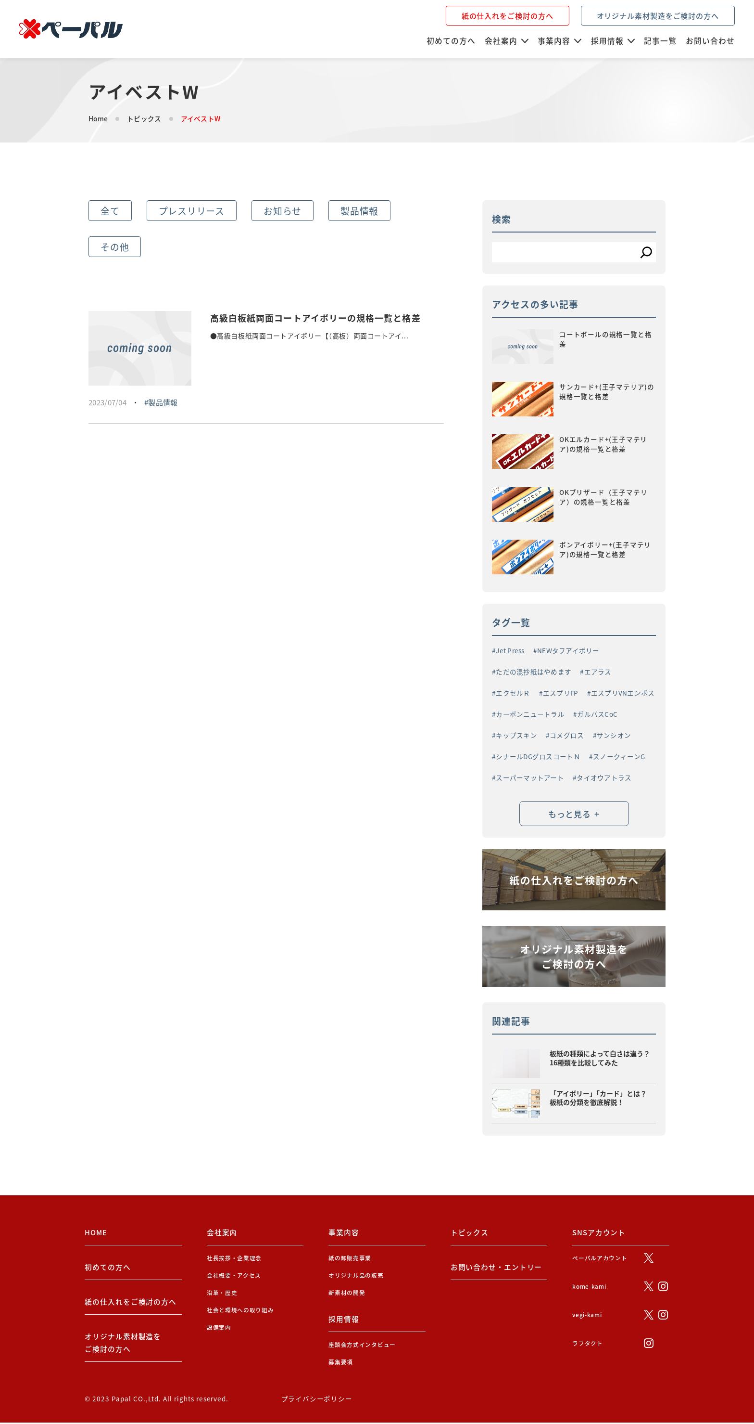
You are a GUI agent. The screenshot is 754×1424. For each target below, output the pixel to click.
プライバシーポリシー (316, 1400)
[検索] (646, 252)
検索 (501, 218)
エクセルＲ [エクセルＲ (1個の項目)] (513, 693)
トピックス (144, 118)
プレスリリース (192, 210)
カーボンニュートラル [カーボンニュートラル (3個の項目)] (530, 714)
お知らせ (283, 210)
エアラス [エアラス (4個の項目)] (598, 672)
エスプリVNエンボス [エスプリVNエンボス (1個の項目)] (623, 693)
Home (98, 118)
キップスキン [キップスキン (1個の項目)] (516, 735)
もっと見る (574, 814)
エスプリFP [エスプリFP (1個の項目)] (560, 693)
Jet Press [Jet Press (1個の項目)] (510, 651)
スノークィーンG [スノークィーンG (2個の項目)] (619, 757)
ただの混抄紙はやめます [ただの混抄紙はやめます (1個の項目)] (533, 672)
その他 (115, 246)
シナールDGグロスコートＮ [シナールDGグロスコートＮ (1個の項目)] (538, 757)
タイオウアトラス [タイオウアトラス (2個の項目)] (604, 778)
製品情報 (359, 210)
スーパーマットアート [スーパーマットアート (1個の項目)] (530, 778)
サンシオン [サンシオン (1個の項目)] (614, 735)
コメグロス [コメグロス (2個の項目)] (567, 735)
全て (110, 210)
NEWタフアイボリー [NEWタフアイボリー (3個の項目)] (568, 651)
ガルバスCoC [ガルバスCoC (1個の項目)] (597, 714)
